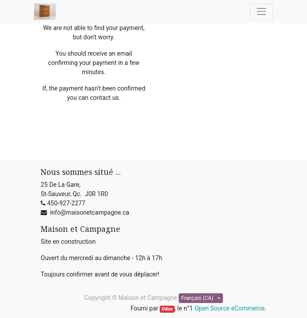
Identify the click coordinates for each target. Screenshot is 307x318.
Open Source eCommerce (229, 308)
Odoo (167, 309)
